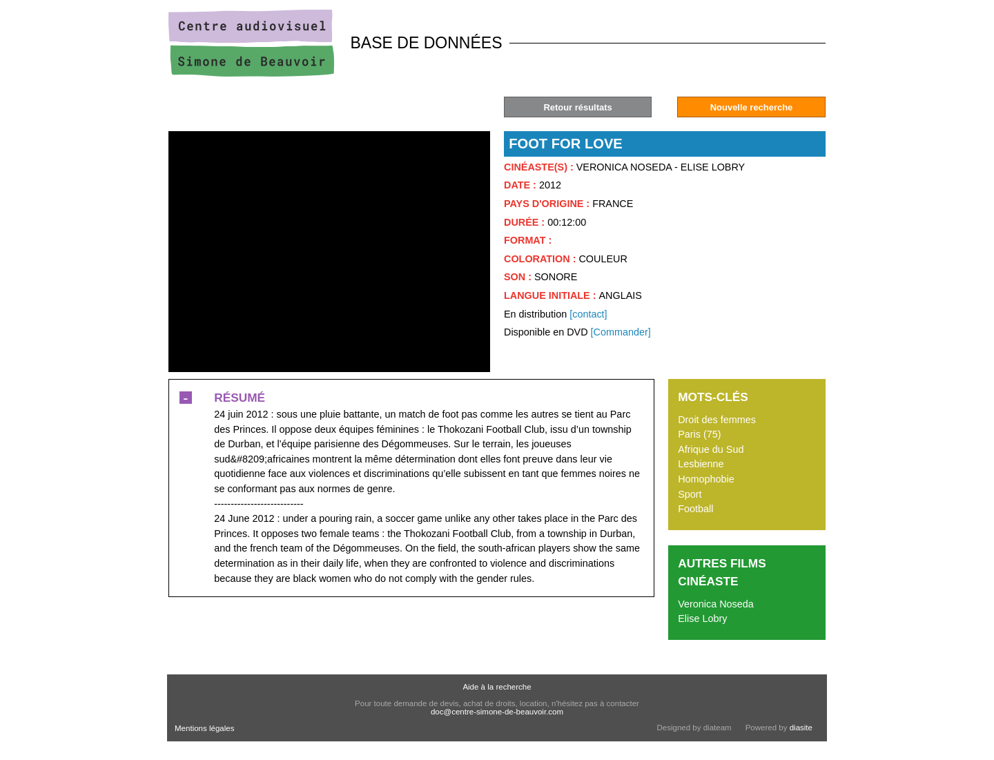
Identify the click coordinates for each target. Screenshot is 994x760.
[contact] (588, 314)
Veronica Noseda (716, 604)
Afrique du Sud (710, 449)
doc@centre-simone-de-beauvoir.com (497, 712)
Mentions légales (204, 728)
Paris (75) (699, 434)
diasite (801, 727)
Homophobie (706, 479)
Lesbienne (700, 463)
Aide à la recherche (496, 687)
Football (695, 508)
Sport (689, 494)
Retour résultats (577, 107)
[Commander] (621, 332)
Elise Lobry (702, 618)
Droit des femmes (717, 419)
